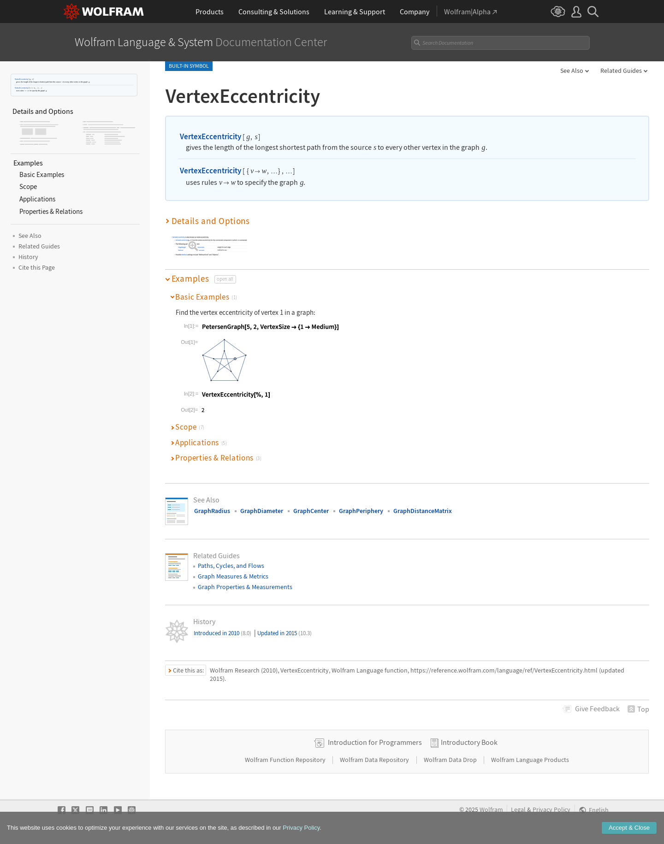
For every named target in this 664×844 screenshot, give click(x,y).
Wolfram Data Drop (451, 759)
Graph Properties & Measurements (245, 587)
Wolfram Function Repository (286, 759)
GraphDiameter (261, 511)
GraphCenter (311, 511)
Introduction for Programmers (374, 742)
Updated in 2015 (284, 633)
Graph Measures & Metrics (233, 576)
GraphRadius (212, 511)
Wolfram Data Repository (375, 759)
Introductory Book (469, 742)
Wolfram (491, 810)
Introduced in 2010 (222, 633)
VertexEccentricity (21, 79)
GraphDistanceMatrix (422, 511)
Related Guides (621, 70)
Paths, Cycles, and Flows (231, 565)
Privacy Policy (551, 810)
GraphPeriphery (361, 511)
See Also (571, 70)
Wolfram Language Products (530, 759)
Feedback (597, 708)
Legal (518, 810)
